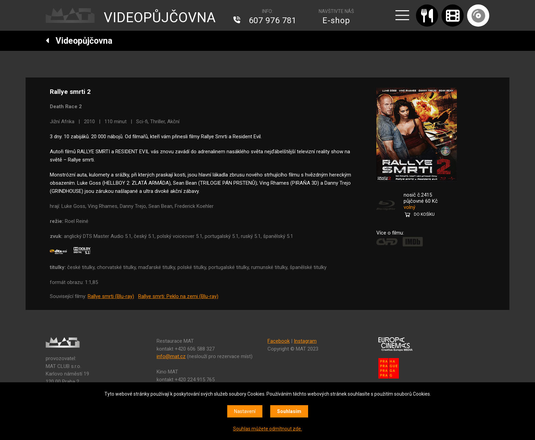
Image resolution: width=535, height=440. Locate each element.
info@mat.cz (171, 356)
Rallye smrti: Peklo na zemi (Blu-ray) (178, 296)
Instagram (305, 341)
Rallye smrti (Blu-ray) (111, 296)
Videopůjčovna (79, 41)
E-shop (336, 20)
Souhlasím (289, 411)
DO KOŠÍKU (424, 214)
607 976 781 (273, 20)
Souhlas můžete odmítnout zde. (267, 428)
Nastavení (245, 411)
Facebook (279, 341)
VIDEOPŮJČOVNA (160, 18)
